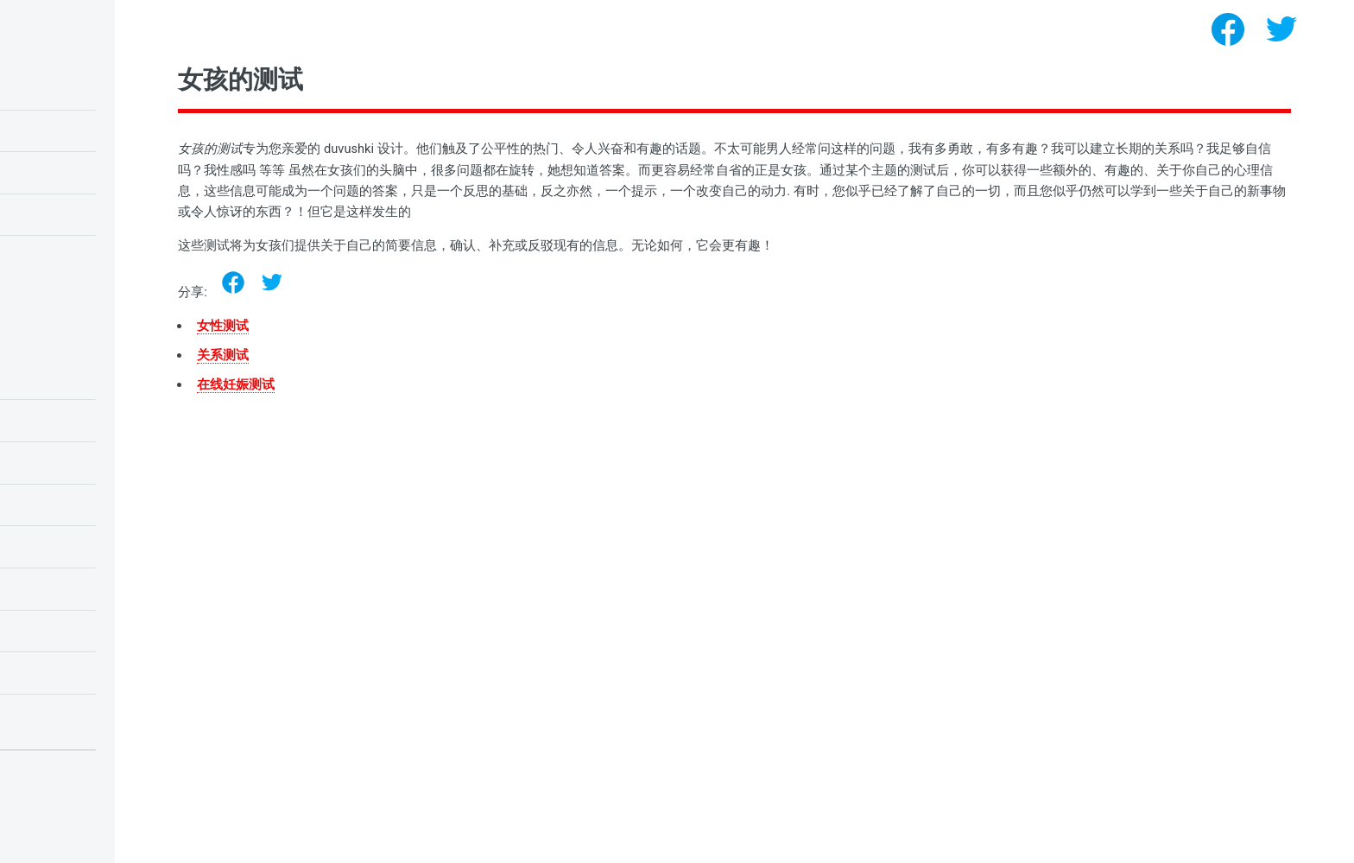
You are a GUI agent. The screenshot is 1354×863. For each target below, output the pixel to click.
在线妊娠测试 (394, 384)
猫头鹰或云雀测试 (64, 172)
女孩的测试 (47, 672)
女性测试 (382, 325)
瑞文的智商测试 (58, 130)
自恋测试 (41, 256)
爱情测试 (41, 214)
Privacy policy (50, 811)
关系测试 (382, 355)
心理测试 (122, 838)
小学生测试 (47, 462)
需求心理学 (47, 588)
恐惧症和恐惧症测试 (69, 714)
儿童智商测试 (52, 88)
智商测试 (41, 546)
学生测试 (41, 420)
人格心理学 (47, 631)
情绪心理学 (47, 378)
